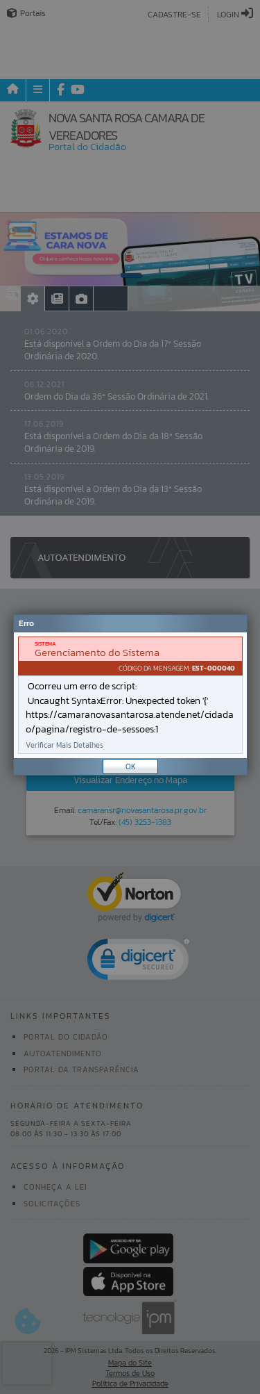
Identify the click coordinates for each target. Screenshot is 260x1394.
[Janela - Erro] (130, 695)
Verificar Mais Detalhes (64, 745)
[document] (130, 695)
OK (130, 766)
